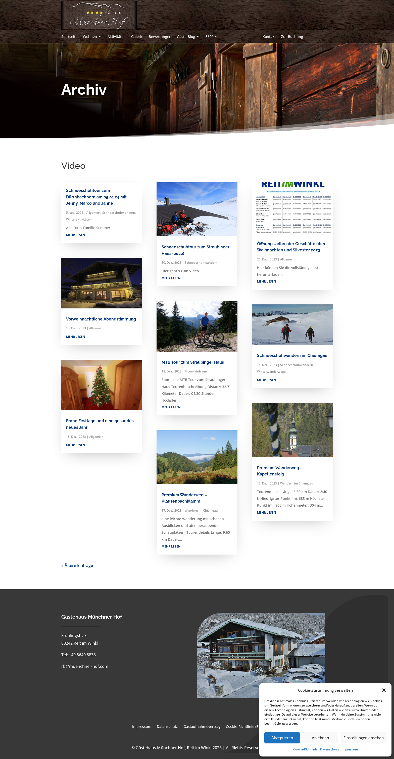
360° (209, 37)
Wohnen (90, 37)
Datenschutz (329, 749)
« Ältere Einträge (77, 565)
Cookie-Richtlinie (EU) (244, 727)
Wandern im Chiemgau (201, 510)
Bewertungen (160, 37)
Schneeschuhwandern (118, 212)
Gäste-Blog (186, 37)
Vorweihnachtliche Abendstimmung (101, 319)
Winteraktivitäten (79, 219)
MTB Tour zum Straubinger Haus (193, 362)
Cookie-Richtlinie (305, 749)
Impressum (349, 749)
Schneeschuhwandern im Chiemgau (292, 355)
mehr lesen (75, 235)
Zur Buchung (292, 37)
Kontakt (269, 37)
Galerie (137, 37)
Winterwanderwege (271, 371)
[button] (383, 690)
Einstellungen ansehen (363, 737)
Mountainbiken (196, 371)
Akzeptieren (282, 737)
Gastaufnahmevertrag (201, 727)
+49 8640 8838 (82, 655)
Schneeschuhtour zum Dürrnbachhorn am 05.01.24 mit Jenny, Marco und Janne (96, 197)
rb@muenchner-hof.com (84, 666)
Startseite (69, 37)
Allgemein (93, 212)
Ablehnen (320, 737)
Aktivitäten (117, 37)
